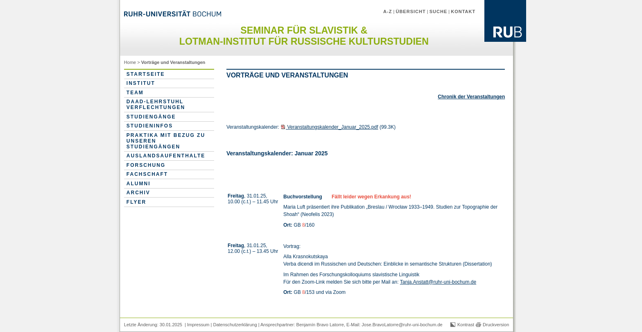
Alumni (139, 183)
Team (135, 93)
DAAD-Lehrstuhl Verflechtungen (156, 104)
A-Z (387, 11)
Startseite (146, 74)
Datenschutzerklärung (235, 324)
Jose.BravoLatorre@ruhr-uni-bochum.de (402, 324)
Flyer (136, 202)
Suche (439, 11)
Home (130, 62)
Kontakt (463, 11)
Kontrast (465, 324)
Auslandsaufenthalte (166, 156)
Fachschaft (147, 174)
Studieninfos (150, 126)
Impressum (198, 324)
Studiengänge (151, 117)
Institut (141, 83)
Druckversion (496, 324)
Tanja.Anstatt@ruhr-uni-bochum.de (438, 282)
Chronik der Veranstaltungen (471, 97)
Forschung (146, 165)
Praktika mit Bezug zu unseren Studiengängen (166, 141)
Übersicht (410, 11)
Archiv (138, 193)
